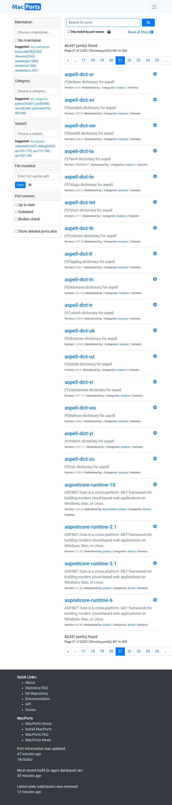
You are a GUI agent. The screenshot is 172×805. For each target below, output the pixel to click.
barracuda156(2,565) (28, 51)
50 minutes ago (29, 776)
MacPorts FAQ (37, 734)
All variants (37, 141)
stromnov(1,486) (25, 65)
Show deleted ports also (36, 231)
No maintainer (28, 40)
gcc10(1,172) (23, 150)
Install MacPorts (38, 729)
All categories (39, 99)
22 (129, 60)
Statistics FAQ (36, 688)
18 (93, 60)
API (28, 704)
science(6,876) (41, 108)
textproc (121, 87)
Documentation (37, 699)
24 (148, 60)
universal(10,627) (26, 146)
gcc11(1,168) (41, 150)
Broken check (27, 219)
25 (157, 60)
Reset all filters (140, 32)
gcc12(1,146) (23, 155)
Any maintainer (40, 47)
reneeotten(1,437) (26, 70)
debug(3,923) (46, 146)
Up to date (25, 205)
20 (111, 60)
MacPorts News (38, 740)
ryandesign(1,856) (26, 61)
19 (102, 60)
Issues (30, 710)
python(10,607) (24, 103)
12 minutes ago (29, 792)
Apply (20, 184)
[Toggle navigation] (154, 7)
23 (139, 60)
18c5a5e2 (25, 759)
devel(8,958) (23, 108)
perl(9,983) (42, 103)
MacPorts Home (38, 724)
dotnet (146, 509)
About (30, 683)
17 (84, 60)
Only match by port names (85, 31)
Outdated (24, 212)
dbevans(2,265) (25, 56)
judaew (122, 509)
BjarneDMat (110, 509)
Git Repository (36, 693)
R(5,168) (20, 113)
